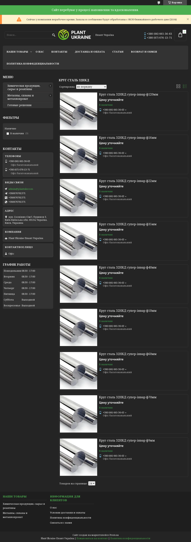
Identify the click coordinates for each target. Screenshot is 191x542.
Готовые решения (19, 105)
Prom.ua (114, 535)
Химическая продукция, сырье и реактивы (23, 87)
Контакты (59, 51)
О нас (40, 51)
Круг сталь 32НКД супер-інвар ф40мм (127, 267)
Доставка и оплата (90, 51)
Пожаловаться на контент (92, 538)
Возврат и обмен (144, 51)
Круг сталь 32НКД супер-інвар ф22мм (127, 181)
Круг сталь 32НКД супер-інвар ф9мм (127, 440)
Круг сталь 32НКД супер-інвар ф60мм (127, 354)
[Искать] (53, 35)
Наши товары (17, 51)
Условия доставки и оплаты (67, 512)
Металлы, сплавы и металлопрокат (20, 97)
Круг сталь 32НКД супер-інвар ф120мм (128, 94)
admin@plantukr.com (20, 188)
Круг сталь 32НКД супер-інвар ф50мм (127, 311)
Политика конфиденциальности (33, 63)
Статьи (117, 51)
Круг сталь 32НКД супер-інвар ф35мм (127, 224)
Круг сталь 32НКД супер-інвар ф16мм (127, 138)
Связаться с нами (61, 522)
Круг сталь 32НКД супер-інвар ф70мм (127, 397)
